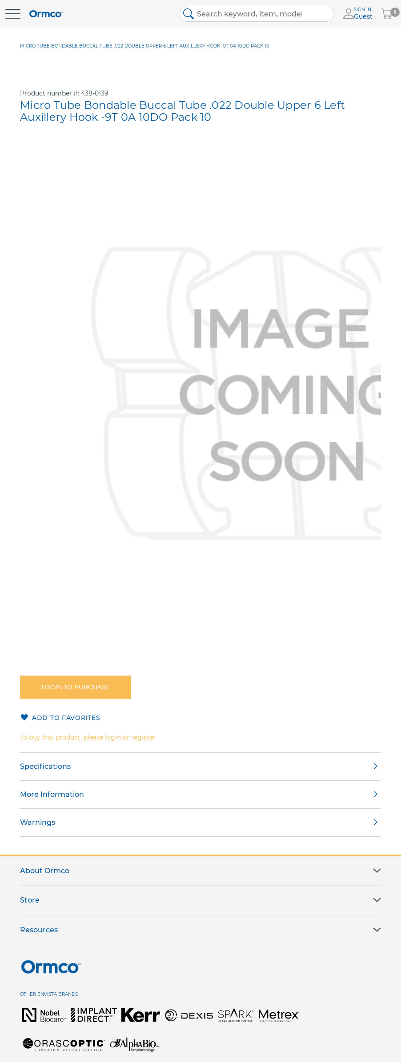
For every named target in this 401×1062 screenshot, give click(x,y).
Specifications (45, 766)
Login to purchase (75, 687)
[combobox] (256, 14)
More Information (52, 794)
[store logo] (46, 14)
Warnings (37, 822)
